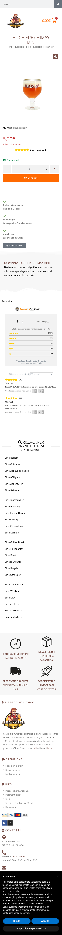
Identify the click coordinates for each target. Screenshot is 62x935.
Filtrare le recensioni (31, 374)
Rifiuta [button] (16, 921)
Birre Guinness (12, 464)
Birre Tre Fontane (14, 584)
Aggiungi (33, 178)
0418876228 (18, 856)
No (41, 391)
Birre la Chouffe (13, 562)
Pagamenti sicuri (13, 794)
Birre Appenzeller (14, 484)
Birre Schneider (13, 575)
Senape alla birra (13, 617)
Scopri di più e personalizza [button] (31, 928)
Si (34, 391)
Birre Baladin (11, 458)
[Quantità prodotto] (30, 169)
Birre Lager (10, 597)
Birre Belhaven (12, 490)
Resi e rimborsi (12, 770)
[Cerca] (58, 4)
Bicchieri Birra (23, 47)
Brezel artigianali (13, 610)
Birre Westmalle (13, 591)
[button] (55, 56)
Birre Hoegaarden (14, 549)
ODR (7, 799)
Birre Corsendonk (14, 526)
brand (50, 748)
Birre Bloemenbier (14, 500)
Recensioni (10, 807)
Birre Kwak (10, 555)
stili (35, 748)
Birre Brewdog (12, 506)
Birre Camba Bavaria (15, 513)
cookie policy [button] (14, 891)
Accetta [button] (45, 921)
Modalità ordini (12, 774)
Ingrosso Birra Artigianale (17, 790)
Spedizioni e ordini (14, 765)
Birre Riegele (11, 568)
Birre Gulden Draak (14, 542)
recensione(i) (38, 150)
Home (10, 47)
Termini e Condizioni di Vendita (20, 803)
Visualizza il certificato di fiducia (31, 361)
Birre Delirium (12, 532)
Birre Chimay (11, 519)
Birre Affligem (12, 477)
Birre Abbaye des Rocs (17, 471)
